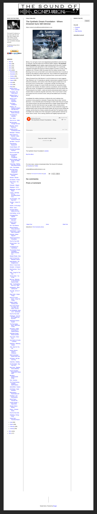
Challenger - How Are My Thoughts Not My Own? (15, 317)
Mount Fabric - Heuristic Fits (13, 400)
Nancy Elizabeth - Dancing (14, 175)
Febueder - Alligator (14, 185)
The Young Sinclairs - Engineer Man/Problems (15, 384)
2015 (10, 66)
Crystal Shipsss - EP (15, 147)
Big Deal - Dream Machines (14, 126)
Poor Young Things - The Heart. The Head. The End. (15, 307)
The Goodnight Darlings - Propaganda (13, 156)
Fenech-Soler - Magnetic (13, 222)
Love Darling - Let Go (15, 213)
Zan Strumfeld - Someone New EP (15, 138)
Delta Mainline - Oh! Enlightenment (14, 262)
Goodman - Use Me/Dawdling (14, 396)
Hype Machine (78, 31)
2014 (10, 68)
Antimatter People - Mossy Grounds (14, 334)
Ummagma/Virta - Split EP (14, 216)
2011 (10, 433)
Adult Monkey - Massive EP (13, 144)
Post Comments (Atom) (38, 227)
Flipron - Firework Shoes (14, 410)
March (11, 424)
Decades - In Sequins (15, 267)
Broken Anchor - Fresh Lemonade (14, 89)
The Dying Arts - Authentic (14, 115)
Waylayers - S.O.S (14, 187)
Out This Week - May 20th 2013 (15, 364)
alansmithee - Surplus (15, 387)
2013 (10, 70)
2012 (10, 431)
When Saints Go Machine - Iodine (14, 135)
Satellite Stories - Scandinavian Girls (15, 130)
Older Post (65, 224)
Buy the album (30, 154)
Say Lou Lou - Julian (15, 120)
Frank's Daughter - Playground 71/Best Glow (15, 372)
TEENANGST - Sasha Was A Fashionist (15, 231)
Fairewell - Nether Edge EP (14, 235)
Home (47, 224)
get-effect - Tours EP (15, 141)
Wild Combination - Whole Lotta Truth (15, 355)
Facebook (30, 166)
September (13, 78)
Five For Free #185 (14, 152)
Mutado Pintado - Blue (15, 256)
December (12, 72)
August (12, 80)
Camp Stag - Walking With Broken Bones (15, 164)
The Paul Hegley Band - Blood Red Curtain (15, 325)
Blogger (55, 506)
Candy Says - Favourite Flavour (15, 419)
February (12, 426)
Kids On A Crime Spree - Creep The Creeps (15, 299)
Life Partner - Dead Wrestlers (14, 389)
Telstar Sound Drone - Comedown (15, 238)
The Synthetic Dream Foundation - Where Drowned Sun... (15, 252)
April (11, 422)
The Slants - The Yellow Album (14, 92)
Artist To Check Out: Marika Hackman (14, 112)
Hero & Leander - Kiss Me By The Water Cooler (15, 161)
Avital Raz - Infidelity (15, 362)
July (11, 82)
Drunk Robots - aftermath (13, 219)
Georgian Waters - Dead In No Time (14, 210)
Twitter (36, 166)
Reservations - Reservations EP (14, 393)
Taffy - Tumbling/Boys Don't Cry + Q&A (15, 284)
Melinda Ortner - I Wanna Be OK (14, 96)
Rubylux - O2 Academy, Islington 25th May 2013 (15, 108)
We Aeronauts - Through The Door (15, 123)
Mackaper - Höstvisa (15, 132)
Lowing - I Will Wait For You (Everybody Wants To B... (15, 194)
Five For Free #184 (14, 241)
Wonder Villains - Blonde (14, 406)
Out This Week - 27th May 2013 (15, 199)
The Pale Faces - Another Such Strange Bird (14, 171)
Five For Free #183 (14, 313)
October (12, 76)
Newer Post (29, 224)
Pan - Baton (13, 118)
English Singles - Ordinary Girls (14, 303)
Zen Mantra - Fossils (15, 179)
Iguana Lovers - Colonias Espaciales (13, 100)
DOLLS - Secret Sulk (15, 265)
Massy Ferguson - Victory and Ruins (15, 228)
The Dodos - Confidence (13, 104)
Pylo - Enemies (13, 380)
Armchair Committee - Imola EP (15, 150)
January (12, 428)
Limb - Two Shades (14, 167)
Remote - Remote (14, 177)
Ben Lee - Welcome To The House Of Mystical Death (14, 281)
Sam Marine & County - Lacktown (15, 341)
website (47, 151)
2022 (10, 61)
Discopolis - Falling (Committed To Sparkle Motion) (14, 330)
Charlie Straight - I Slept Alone (14, 403)
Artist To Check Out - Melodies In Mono (15, 259)
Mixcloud (11, 46)
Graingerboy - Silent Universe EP (14, 288)
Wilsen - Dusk (13, 207)
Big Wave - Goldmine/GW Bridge (14, 377)
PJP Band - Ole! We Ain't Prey (14, 359)
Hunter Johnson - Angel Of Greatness (14, 352)
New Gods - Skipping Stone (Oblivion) (15, 368)
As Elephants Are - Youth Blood (14, 247)
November (12, 74)
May (11, 86)
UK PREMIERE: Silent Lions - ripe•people (15, 311)
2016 (10, 63)
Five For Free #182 (14, 412)
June (11, 84)
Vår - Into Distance (14, 225)
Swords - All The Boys (15, 205)
